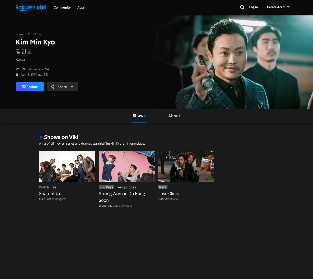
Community (62, 7)
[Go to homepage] (31, 7)
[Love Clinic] (186, 174)
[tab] (139, 116)
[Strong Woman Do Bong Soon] (127, 177)
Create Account (278, 7)
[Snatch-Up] (67, 174)
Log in (253, 7)
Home (19, 34)
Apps (81, 7)
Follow (30, 86)
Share (62, 86)
